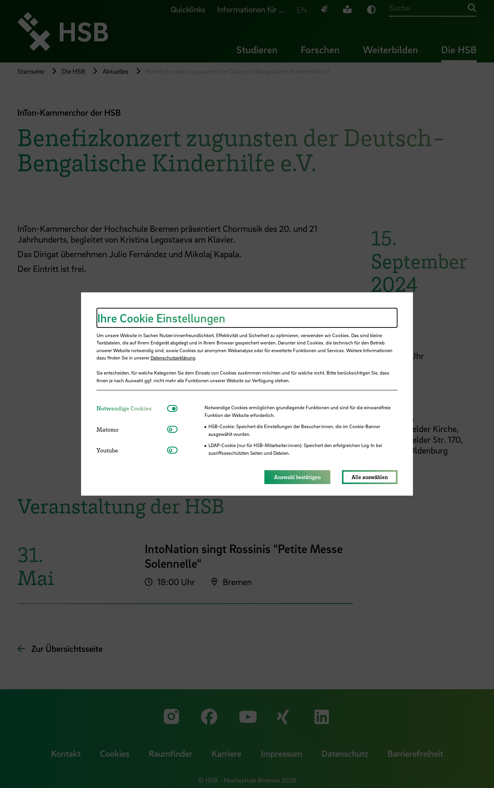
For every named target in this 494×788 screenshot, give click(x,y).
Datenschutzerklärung (173, 357)
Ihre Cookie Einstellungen (161, 317)
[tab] (131, 408)
